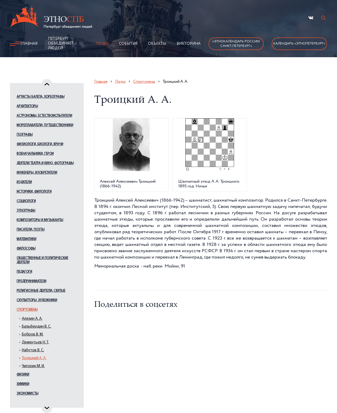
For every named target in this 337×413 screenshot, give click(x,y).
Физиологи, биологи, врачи (40, 144)
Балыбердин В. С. (36, 327)
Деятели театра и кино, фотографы (45, 163)
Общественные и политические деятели (42, 260)
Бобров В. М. (32, 335)
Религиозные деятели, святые (41, 291)
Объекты (157, 44)
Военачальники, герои (35, 154)
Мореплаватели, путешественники (45, 125)
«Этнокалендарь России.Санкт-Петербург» (236, 44)
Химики (23, 384)
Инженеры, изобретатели (37, 172)
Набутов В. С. (33, 350)
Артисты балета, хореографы (41, 97)
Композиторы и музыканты (40, 220)
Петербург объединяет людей (61, 43)
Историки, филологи (34, 191)
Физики (23, 374)
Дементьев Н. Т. (35, 342)
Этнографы (26, 210)
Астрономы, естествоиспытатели (44, 116)
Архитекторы (27, 106)
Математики (26, 239)
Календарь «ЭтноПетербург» (299, 43)
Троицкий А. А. (34, 358)
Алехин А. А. (32, 319)
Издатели (24, 182)
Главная (29, 44)
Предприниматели (31, 281)
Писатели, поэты (30, 229)
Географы (25, 135)
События (128, 44)
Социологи (26, 201)
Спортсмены (27, 310)
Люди (102, 44)
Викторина (189, 44)
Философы (26, 248)
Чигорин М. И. (33, 366)
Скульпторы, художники (37, 300)
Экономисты (27, 393)
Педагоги (24, 272)
